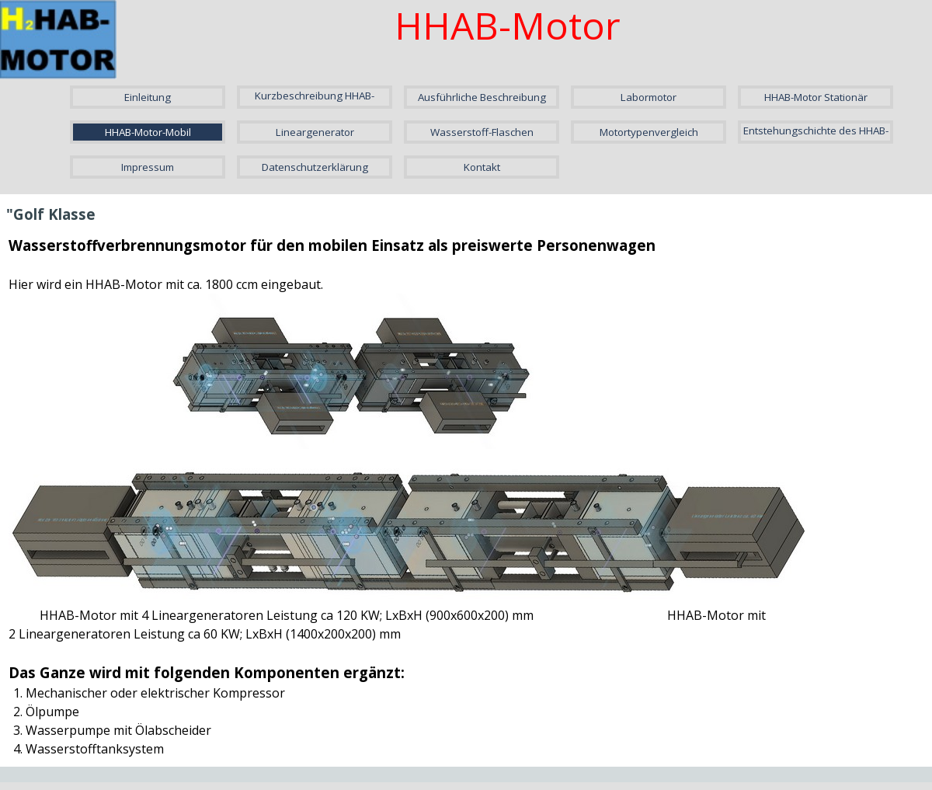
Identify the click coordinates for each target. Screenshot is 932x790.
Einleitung (147, 97)
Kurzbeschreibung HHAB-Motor (314, 103)
